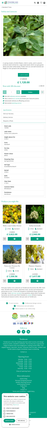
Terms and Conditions (19, 391)
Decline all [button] (21, 420)
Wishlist (4, 239)
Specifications (7, 110)
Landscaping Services (23, 384)
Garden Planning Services (23, 382)
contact (29, 295)
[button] (15, 424)
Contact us (23, 352)
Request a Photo (8, 121)
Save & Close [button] (9, 420)
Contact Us (23, 389)
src (34, 2)
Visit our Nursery (8, 114)
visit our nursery (16, 293)
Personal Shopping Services (23, 380)
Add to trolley (14, 239)
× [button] (26, 395)
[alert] (15, 410)
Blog (23, 388)
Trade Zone (23, 386)
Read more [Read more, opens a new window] (16, 404)
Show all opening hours (23, 371)
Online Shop (23, 379)
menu (2, 2)
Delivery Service (8, 117)
